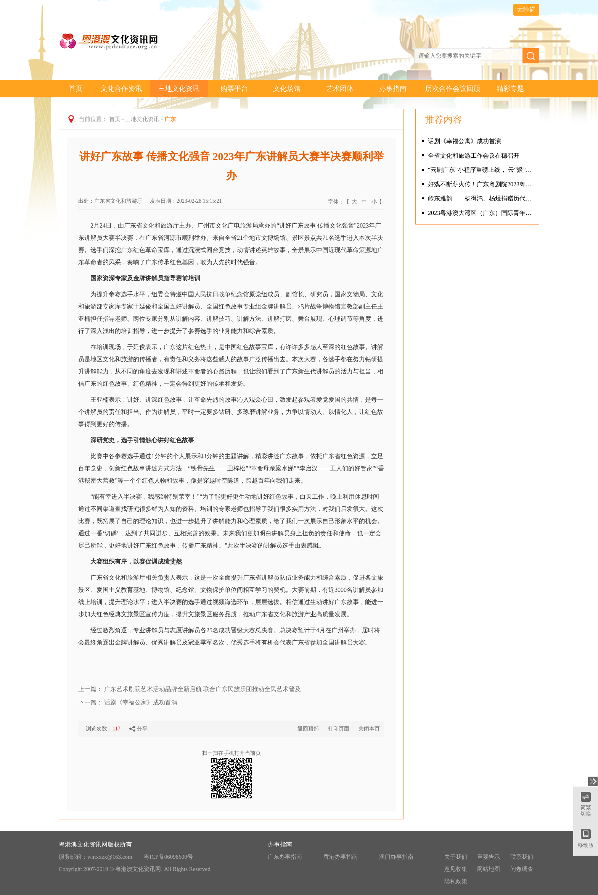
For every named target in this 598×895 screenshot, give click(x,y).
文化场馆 (287, 88)
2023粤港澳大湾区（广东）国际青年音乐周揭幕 (481, 213)
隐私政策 (455, 881)
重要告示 (488, 857)
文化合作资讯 (121, 88)
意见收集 (455, 869)
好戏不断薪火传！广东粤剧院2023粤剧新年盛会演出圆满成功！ (481, 184)
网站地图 (488, 869)
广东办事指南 (285, 857)
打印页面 (338, 729)
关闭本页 (369, 729)
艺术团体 (340, 88)
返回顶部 (308, 729)
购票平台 (234, 88)
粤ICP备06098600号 (168, 857)
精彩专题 (510, 88)
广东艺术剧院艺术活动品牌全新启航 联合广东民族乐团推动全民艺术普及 (202, 689)
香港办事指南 (340, 857)
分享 (138, 729)
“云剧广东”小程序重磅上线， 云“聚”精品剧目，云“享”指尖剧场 (481, 169)
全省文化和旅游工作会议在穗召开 (473, 155)
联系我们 (521, 857)
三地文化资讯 (178, 88)
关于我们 (455, 857)
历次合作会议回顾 (452, 88)
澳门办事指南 (396, 857)
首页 (75, 88)
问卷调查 (521, 869)
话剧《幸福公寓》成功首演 (140, 702)
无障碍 (526, 9)
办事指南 (393, 88)
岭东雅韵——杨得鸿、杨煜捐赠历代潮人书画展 (481, 198)
